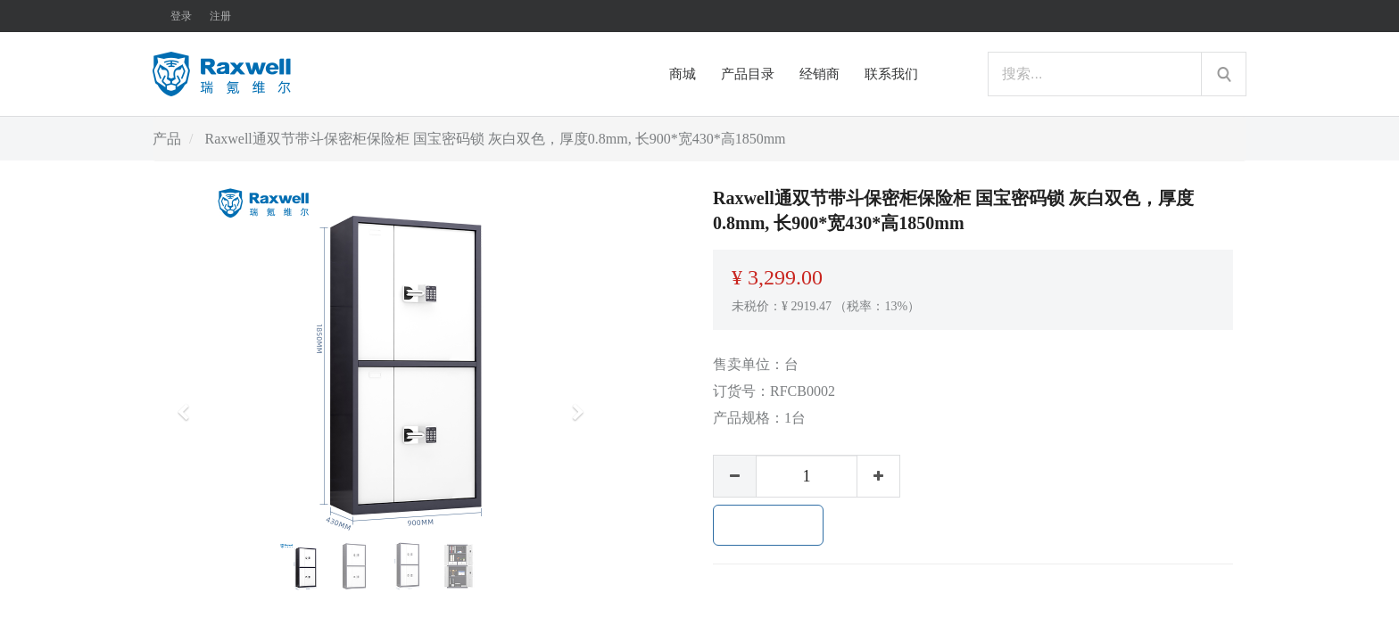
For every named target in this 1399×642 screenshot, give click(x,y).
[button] (189, 404)
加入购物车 (768, 525)
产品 (167, 138)
